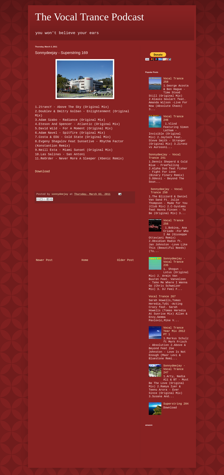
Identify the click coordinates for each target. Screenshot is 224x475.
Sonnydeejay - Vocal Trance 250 (167, 191)
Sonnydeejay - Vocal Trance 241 (165, 156)
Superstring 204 (175, 403)
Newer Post (44, 260)
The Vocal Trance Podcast (89, 17)
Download (42, 171)
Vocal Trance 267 (162, 296)
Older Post (125, 260)
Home (85, 260)
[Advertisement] (85, 231)
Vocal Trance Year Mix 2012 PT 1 (174, 331)
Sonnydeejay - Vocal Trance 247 (174, 369)
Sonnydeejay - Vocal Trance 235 (174, 262)
